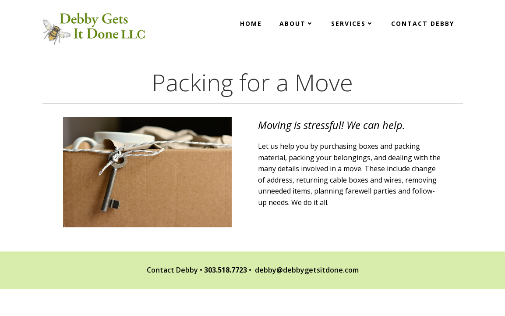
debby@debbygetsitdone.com (307, 270)
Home (251, 23)
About (296, 23)
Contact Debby (422, 23)
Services (352, 23)
